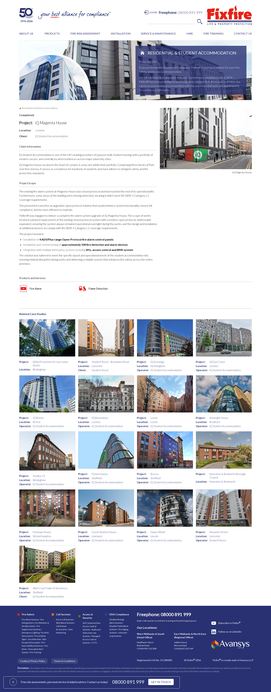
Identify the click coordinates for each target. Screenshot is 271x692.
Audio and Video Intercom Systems (92, 632)
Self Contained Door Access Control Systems (92, 626)
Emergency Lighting (31, 633)
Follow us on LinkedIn (229, 631)
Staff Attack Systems (65, 623)
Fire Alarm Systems (30, 619)
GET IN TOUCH (161, 682)
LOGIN (153, 12)
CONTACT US (243, 33)
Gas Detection (34, 639)
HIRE (189, 33)
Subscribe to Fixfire (229, 622)
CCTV (94, 643)
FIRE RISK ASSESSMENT (85, 33)
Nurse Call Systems (65, 619)
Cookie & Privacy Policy (32, 661)
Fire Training (35, 652)
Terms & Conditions (64, 661)
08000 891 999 (128, 682)
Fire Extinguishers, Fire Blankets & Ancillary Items (35, 622)
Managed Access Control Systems (91, 639)
